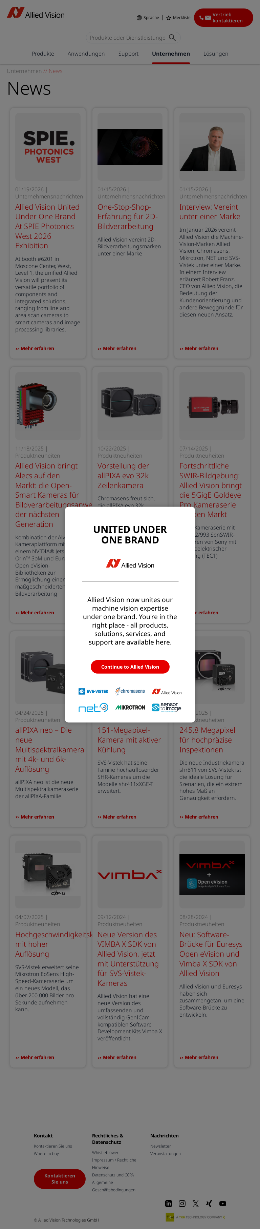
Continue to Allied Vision (130, 667)
